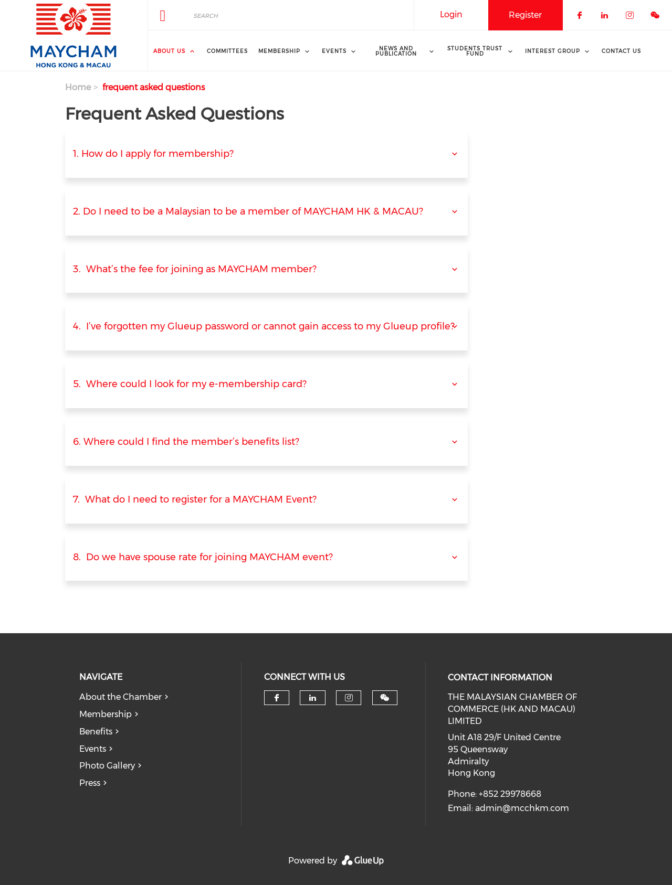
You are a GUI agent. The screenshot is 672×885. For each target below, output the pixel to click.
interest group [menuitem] (552, 51)
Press (89, 783)
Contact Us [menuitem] (621, 51)
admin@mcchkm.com (522, 808)
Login (451, 14)
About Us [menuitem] (169, 51)
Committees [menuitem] (227, 51)
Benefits (95, 732)
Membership (105, 714)
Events (92, 749)
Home (78, 87)
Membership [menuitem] (279, 51)
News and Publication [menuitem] (396, 51)
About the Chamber (120, 697)
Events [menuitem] (334, 51)
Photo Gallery (107, 766)
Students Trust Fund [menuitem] (474, 51)
